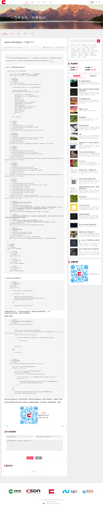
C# (72, 47)
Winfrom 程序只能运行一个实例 (16, 42)
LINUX (94, 44)
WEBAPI (73, 48)
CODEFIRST (86, 47)
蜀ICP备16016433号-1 (51, 501)
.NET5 (80, 52)
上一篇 (6, 426)
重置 (39, 458)
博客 (26, 2)
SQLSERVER (95, 50)
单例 (57, 47)
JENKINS (86, 52)
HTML (76, 47)
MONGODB (93, 55)
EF (80, 47)
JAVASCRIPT (94, 47)
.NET (53, 47)
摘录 (18, 33)
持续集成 (92, 53)
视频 (32, 2)
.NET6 (83, 48)
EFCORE (87, 55)
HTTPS (72, 57)
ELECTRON (84, 44)
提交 (30, 458)
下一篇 (62, 426)
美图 (44, 2)
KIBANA (84, 57)
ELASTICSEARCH (75, 50)
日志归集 (83, 50)
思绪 (12, 33)
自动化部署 (73, 55)
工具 (89, 50)
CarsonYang (19, 47)
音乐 (38, 2)
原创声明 (32, 42)
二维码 (78, 48)
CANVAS (79, 57)
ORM (88, 48)
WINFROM (48, 47)
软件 (50, 2)
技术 (5, 33)
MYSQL (73, 44)
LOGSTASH (73, 52)
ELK (93, 48)
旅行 (25, 33)
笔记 (32, 33)
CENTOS (80, 55)
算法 (90, 45)
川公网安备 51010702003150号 (51, 503)
